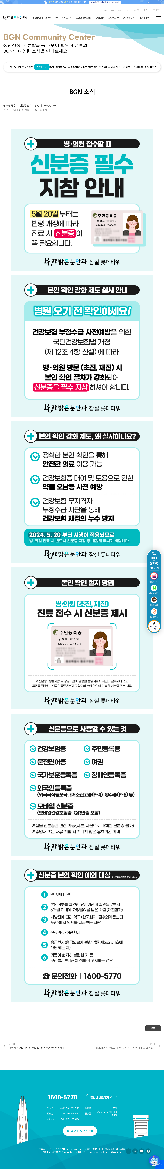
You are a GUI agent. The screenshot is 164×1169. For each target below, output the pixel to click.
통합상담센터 (14, 67)
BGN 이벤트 (56, 67)
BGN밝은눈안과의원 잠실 (80, 1131)
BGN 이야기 (27, 67)
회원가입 (157, 10)
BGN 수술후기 (70, 67)
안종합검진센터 (129, 17)
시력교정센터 (67, 17)
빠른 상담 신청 (154, 626)
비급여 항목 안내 (129, 67)
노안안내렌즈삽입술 (85, 17)
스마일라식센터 (52, 17)
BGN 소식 (42, 67)
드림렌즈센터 (114, 17)
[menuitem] (105, 10)
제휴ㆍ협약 (143, 67)
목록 (153, 1028)
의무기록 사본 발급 (111, 67)
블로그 (153, 67)
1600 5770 (154, 560)
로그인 (146, 10)
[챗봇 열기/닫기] (154, 1160)
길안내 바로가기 (101, 1097)
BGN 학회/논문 (93, 67)
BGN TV (81, 67)
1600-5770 (62, 1097)
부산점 (136, 10)
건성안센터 (101, 17)
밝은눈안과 (38, 17)
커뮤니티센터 (145, 17)
